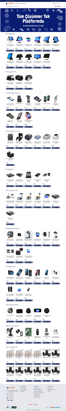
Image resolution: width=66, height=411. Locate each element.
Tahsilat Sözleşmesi (37, 394)
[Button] (5, 20)
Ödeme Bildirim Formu (51, 389)
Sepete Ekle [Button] (10, 50)
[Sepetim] (59, 6)
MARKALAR (24, 3)
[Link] (10, 3)
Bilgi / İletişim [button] (50, 386)
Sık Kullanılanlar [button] (23, 386)
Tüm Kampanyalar (23, 389)
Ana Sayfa (15, 3)
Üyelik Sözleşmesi (37, 388)
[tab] (10, 34)
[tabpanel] (33, 52)
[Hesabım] (55, 6)
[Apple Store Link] (15, 407)
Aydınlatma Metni (37, 395)
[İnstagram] (10, 400)
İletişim (49, 391)
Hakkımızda (20, 3)
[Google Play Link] (13, 407)
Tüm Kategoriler (23, 388)
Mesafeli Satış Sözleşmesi (38, 391)
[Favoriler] (57, 6)
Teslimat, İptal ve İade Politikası (39, 392)
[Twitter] (8, 400)
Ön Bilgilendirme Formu (38, 389)
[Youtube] (12, 400)
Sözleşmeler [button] (36, 386)
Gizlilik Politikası (37, 397)
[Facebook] (7, 400)
